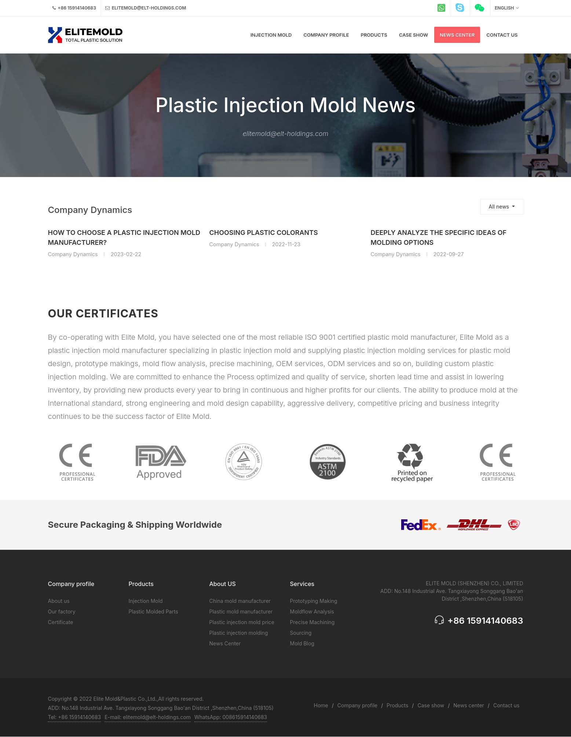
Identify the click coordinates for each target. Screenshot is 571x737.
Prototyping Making (313, 601)
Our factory (62, 611)
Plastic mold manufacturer (241, 611)
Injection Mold (146, 601)
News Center (225, 643)
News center (468, 705)
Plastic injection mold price (241, 622)
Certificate (60, 622)
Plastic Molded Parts (153, 611)
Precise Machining (312, 622)
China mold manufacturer (240, 601)
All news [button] (499, 206)
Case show (430, 705)
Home (321, 705)
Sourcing (301, 633)
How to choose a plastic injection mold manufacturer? (124, 237)
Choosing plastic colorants (263, 232)
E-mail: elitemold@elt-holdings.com (148, 717)
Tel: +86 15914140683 (74, 717)
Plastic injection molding (238, 633)
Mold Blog (302, 643)
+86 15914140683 (74, 8)
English (507, 8)
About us (59, 601)
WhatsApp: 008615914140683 (230, 717)
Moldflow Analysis (312, 611)
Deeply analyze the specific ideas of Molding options (439, 237)
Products (397, 705)
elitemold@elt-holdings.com (145, 8)
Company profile (357, 705)
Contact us (506, 705)
